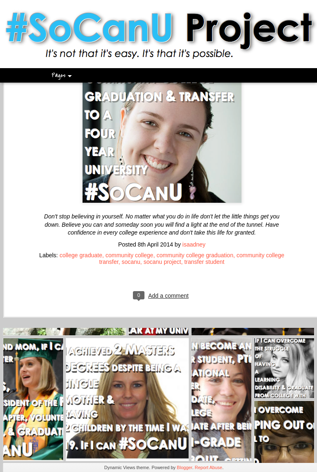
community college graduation (194, 211)
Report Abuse (208, 467)
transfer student (204, 218)
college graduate (80, 211)
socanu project (162, 218)
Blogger (184, 467)
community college (129, 211)
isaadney (194, 200)
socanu (131, 218)
